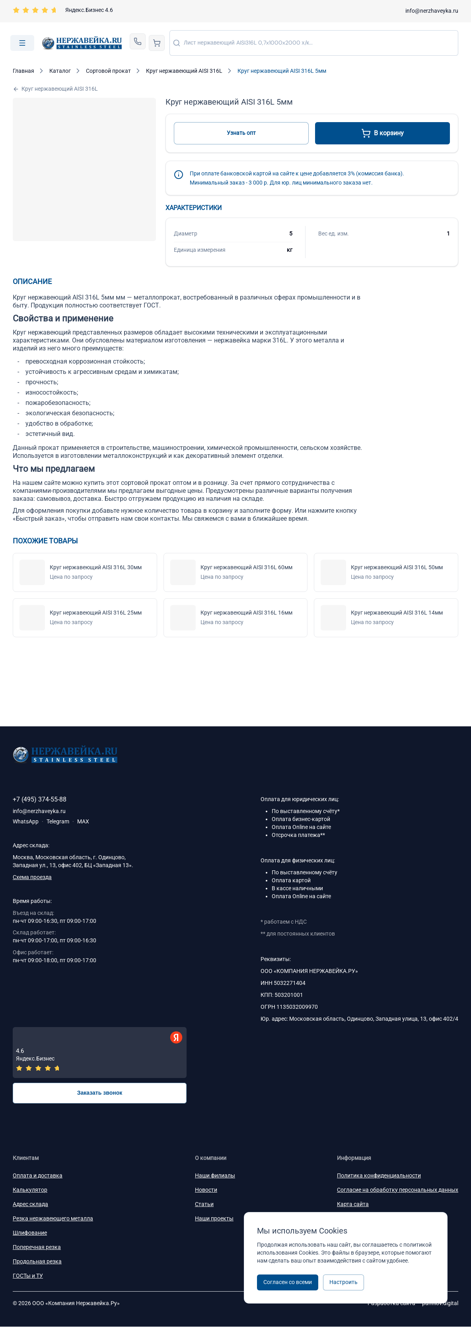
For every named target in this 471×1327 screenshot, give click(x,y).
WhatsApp (26, 821)
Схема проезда (32, 877)
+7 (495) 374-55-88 (39, 799)
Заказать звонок (100, 1093)
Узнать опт (241, 133)
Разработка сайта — (413, 1303)
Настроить (343, 1282)
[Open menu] (22, 43)
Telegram (58, 821)
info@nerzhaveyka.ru (431, 11)
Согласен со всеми (287, 1282)
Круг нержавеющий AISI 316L (55, 89)
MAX (83, 821)
